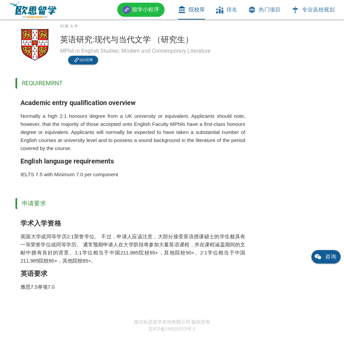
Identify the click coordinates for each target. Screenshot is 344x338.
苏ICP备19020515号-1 (172, 329)
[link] (33, 9)
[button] (141, 9)
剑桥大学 (69, 26)
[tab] (191, 9)
